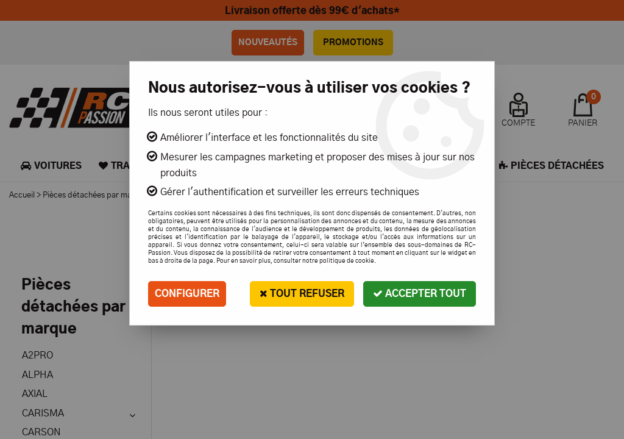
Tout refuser (302, 293)
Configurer (187, 294)
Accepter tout (419, 293)
